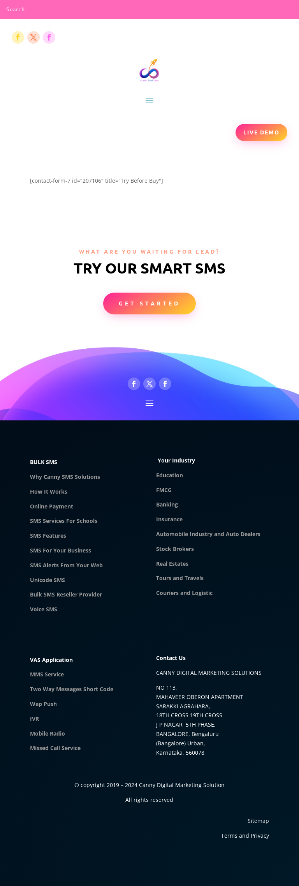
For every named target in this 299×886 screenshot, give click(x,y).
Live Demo (261, 132)
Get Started (149, 303)
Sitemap (258, 820)
